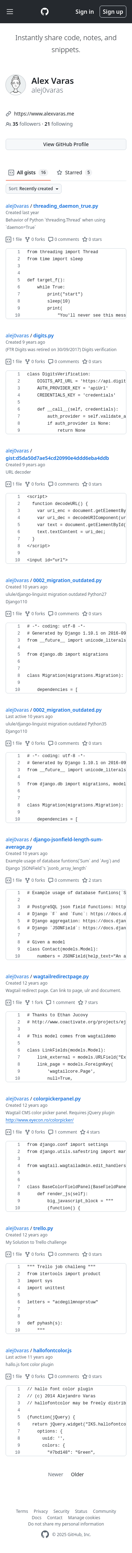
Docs (37, 1518)
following (58, 123)
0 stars (92, 239)
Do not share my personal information (66, 1524)
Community (104, 1511)
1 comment (60, 1002)
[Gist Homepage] (44, 11)
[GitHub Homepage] (45, 1534)
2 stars (92, 880)
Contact (54, 1518)
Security (61, 1511)
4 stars (90, 1132)
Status (81, 1511)
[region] (66, 284)
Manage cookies (84, 1518)
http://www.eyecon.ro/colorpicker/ (40, 1120)
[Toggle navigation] (10, 11)
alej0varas (17, 205)
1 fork (34, 1002)
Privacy (41, 1511)
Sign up (113, 11)
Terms (22, 1511)
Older (77, 1474)
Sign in (85, 11)
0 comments (63, 239)
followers (24, 123)
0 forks (35, 239)
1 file (14, 239)
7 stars (88, 1002)
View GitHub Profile (66, 144)
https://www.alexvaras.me (44, 113)
